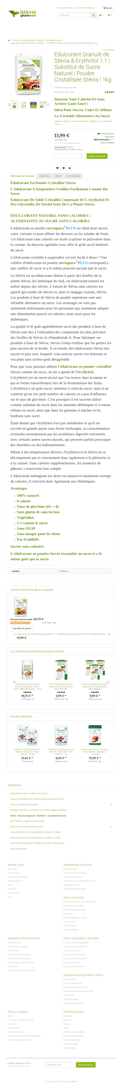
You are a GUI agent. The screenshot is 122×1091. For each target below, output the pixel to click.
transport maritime (74, 143)
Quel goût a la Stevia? (70, 930)
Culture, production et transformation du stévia (79, 881)
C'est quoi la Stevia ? (70, 869)
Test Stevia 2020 (69, 922)
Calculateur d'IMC (14, 1028)
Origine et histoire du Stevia (72, 877)
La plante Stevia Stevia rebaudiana (75, 873)
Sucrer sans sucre (69, 926)
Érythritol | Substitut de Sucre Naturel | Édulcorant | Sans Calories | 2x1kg (27, 751)
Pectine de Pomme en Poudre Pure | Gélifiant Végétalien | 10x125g (94, 751)
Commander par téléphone (84, 8)
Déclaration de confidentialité (73, 1036)
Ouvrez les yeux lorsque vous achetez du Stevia (79, 902)
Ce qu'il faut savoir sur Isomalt (73, 966)
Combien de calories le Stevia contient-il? (22, 970)
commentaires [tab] (73, 176)
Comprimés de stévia (70, 999)
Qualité (65, 1028)
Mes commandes (14, 873)
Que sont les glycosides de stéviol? (75, 958)
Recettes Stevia (13, 966)
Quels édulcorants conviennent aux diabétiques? (24, 1036)
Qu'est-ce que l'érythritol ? (72, 950)
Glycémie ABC (13, 1024)
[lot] (70, 156)
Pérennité (66, 1024)
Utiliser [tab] (58, 176)
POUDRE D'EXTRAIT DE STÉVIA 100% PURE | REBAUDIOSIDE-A (38, 810)
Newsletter (11, 889)
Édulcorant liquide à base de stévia (75, 987)
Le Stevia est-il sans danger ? (18, 947)
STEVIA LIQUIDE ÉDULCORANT (62, 805)
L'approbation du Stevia (71, 885)
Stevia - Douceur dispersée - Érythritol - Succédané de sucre (38, 816)
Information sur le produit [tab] (22, 176)
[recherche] (74, 15)
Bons (9, 885)
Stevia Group (67, 1016)
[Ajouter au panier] (97, 156)
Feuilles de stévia (69, 979)
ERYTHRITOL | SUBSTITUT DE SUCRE (27, 821)
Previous (14, 682)
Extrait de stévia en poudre (72, 983)
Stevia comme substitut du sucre (19, 954)
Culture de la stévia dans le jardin (74, 910)
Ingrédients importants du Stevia (19, 958)
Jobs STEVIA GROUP (70, 1044)
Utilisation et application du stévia (75, 918)
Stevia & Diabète (13, 950)
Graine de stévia (69, 995)
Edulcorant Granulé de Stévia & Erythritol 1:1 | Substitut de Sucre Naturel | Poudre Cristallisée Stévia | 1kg (63, 634)
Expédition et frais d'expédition (18, 877)
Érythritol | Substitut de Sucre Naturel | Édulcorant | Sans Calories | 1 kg (61, 751)
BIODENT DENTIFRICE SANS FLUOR (62, 827)
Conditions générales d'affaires (74, 1032)
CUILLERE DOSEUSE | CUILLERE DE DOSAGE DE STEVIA (35, 832)
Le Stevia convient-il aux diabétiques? (76, 943)
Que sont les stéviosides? (72, 962)
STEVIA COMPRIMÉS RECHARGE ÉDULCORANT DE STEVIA (37, 799)
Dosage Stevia (68, 914)
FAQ (9, 897)
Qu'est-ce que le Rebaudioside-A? (74, 954)
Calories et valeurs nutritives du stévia (21, 962)
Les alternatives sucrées (16, 1032)
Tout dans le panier (21, 628)
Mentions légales (69, 1048)
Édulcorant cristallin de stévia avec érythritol (78, 991)
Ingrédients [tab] (44, 176)
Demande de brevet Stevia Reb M (74, 889)
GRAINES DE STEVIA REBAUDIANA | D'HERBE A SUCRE (35, 838)
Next (108, 682)
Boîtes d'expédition (18, 849)
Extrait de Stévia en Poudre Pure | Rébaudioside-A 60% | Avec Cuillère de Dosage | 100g (27, 686)
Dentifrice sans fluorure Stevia (73, 1003)
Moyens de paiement (15, 881)
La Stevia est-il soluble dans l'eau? (75, 947)
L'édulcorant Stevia (14, 943)
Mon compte (12, 869)
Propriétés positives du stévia (73, 906)
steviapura (67, 1020)
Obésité (10, 1016)
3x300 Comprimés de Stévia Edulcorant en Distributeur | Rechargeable (95, 686)
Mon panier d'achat (64, 8)
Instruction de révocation (72, 1040)
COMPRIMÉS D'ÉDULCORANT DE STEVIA (28, 793)
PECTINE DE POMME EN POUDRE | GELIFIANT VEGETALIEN (37, 843)
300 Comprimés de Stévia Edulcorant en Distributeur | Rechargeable (61, 686)
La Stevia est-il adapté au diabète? (19, 1040)
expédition (73, 1081)
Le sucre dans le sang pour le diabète (21, 1020)
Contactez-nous (13, 893)
